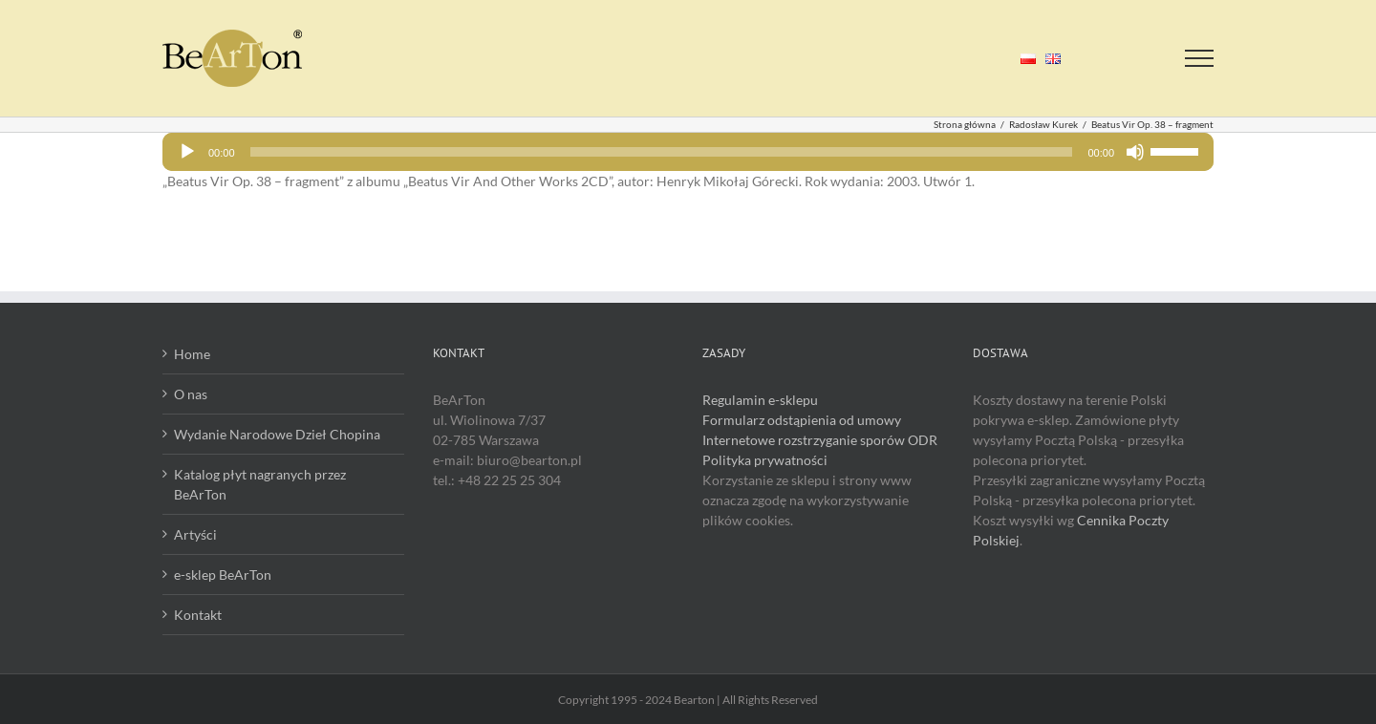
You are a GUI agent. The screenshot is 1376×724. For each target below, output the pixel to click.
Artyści (195, 534)
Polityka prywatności (765, 460)
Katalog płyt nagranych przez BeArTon (260, 484)
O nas (190, 394)
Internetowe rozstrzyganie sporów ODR (819, 440)
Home (192, 354)
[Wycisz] (1135, 151)
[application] (688, 152)
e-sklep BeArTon (222, 574)
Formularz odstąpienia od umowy (801, 420)
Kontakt (198, 615)
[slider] (661, 152)
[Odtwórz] (187, 151)
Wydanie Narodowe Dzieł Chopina (277, 434)
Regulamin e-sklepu (760, 400)
